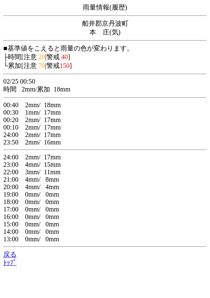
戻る (10, 254)
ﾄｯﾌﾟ (10, 262)
